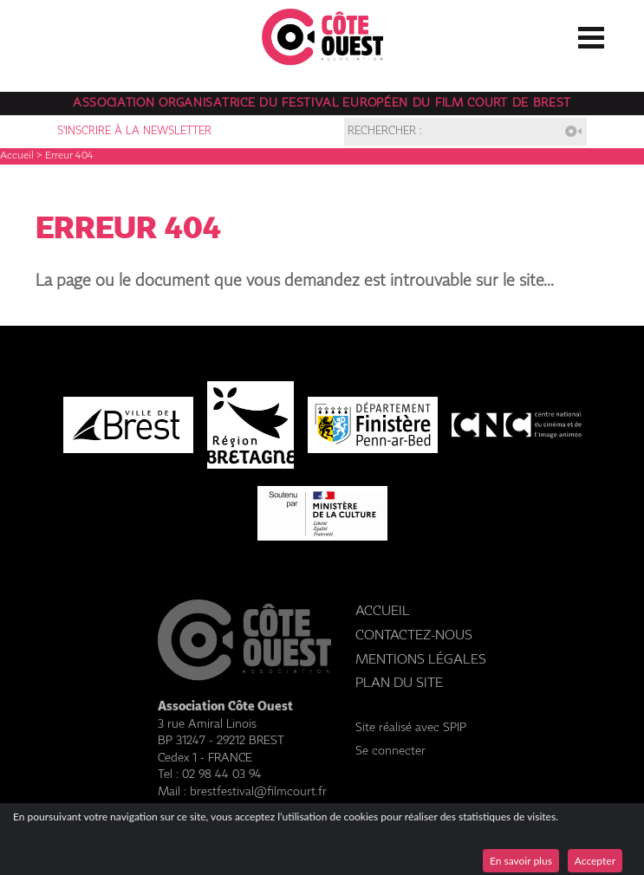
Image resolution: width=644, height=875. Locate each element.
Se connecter (390, 751)
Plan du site (399, 683)
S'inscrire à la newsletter (134, 131)
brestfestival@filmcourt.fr (258, 792)
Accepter (595, 860)
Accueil (17, 156)
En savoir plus (521, 860)
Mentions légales (420, 659)
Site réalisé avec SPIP (410, 728)
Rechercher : (385, 131)
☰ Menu (591, 33)
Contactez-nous (413, 635)
